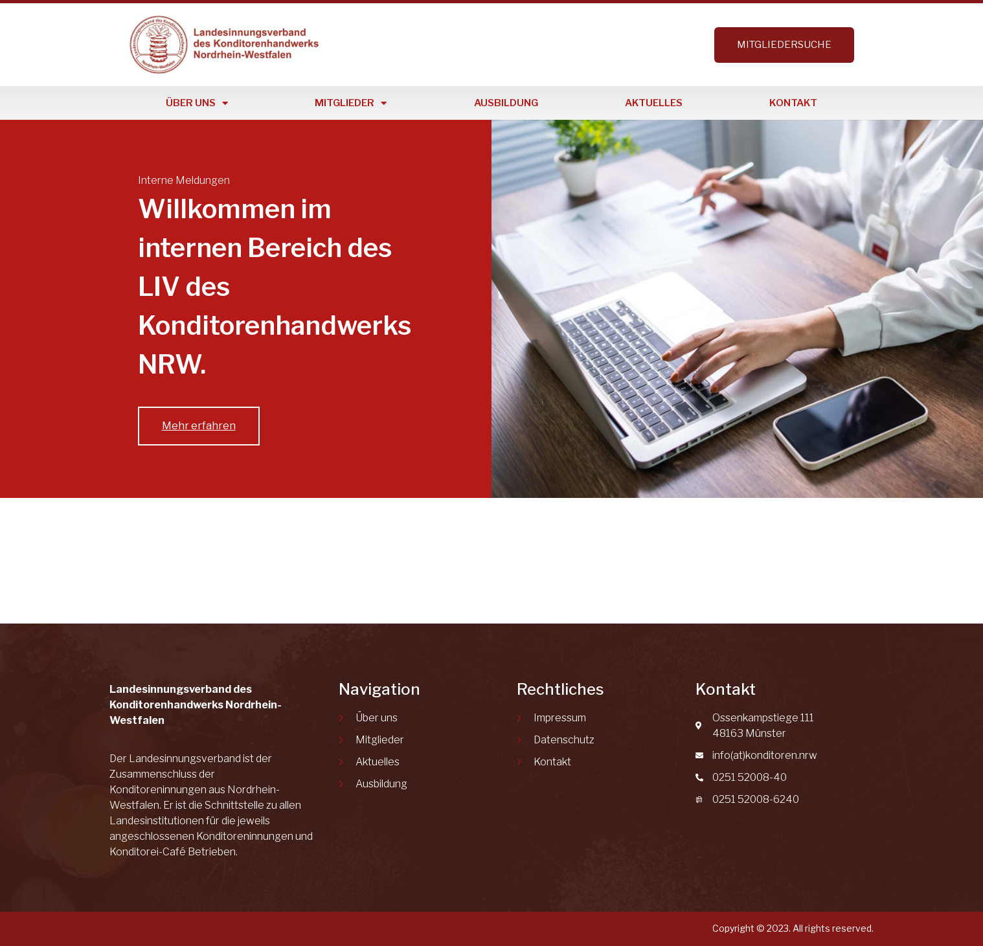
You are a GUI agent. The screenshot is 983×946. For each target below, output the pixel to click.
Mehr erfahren (199, 426)
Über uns (197, 103)
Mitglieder (351, 103)
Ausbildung (506, 103)
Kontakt (793, 103)
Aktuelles (654, 103)
